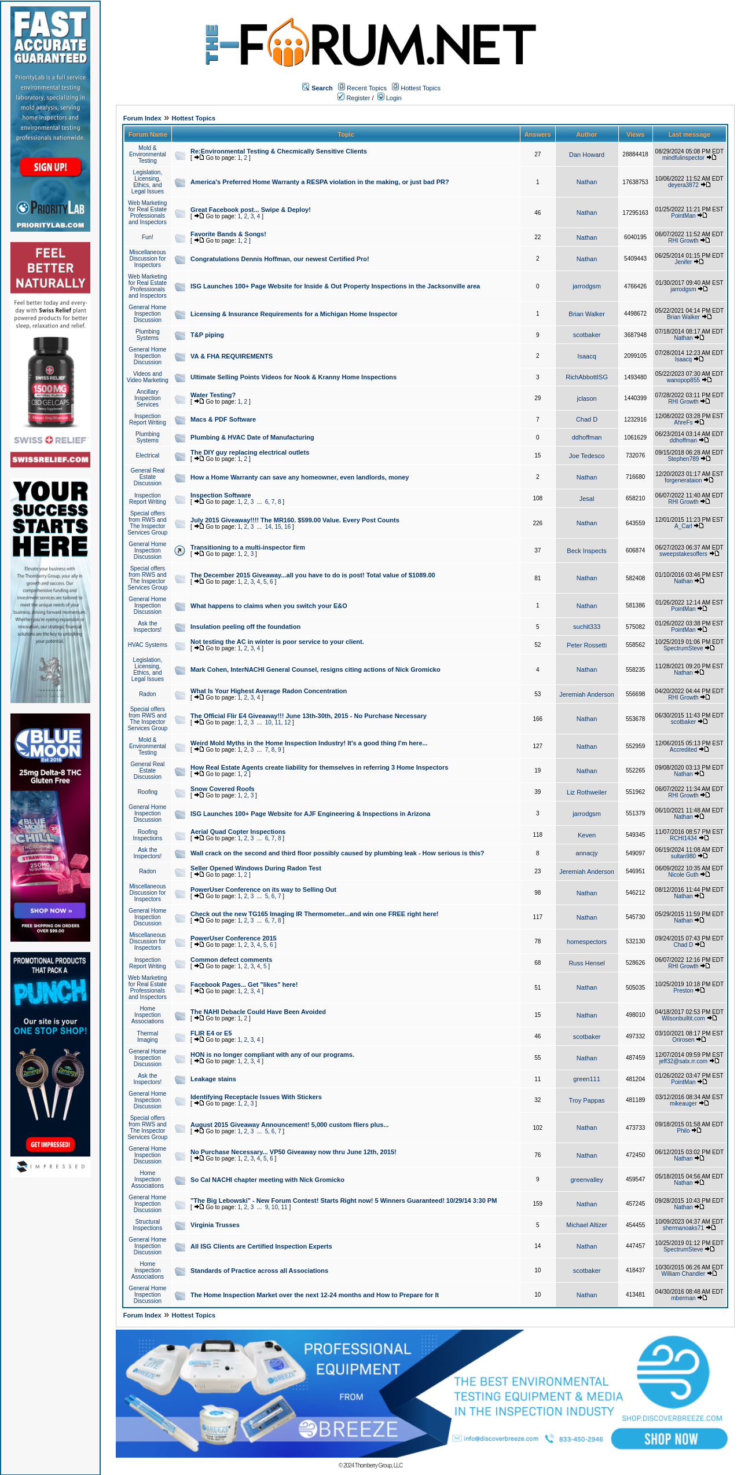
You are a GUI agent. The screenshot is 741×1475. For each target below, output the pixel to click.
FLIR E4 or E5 (211, 1033)
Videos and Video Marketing (147, 377)
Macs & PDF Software (223, 419)
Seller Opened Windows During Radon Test (255, 868)
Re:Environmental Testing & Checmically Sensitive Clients (278, 151)
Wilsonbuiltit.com (683, 1018)
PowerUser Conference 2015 (233, 938)
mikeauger (683, 1103)
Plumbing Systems (147, 334)
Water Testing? (213, 394)
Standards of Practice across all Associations (259, 1270)
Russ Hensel (586, 963)
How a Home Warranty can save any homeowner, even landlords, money (299, 477)
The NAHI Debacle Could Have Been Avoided (258, 1011)
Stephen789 (683, 459)
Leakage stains (213, 1078)
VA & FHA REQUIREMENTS (231, 356)
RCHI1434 (683, 838)
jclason (586, 398)
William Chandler (684, 1274)
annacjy (587, 853)
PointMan (683, 216)
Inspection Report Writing (147, 419)
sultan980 (683, 856)
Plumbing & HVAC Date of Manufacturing (252, 437)
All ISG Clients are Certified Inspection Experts (261, 1246)
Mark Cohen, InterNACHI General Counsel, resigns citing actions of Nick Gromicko (315, 669)
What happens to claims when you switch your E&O (268, 605)
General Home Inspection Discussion (147, 313)
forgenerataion (683, 480)
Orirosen (683, 1040)
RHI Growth (683, 240)
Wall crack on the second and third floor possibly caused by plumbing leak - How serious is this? (337, 853)
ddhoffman (587, 437)
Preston (683, 990)
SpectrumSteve (683, 648)
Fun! (147, 237)
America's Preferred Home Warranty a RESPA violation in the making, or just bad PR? (319, 181)
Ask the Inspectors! (147, 626)
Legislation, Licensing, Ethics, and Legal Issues (147, 182)
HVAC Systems (147, 645)
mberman (683, 1298)
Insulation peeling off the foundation (245, 626)
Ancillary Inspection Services (147, 398)
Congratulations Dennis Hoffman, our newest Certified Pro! (279, 258)
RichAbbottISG (587, 377)
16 (287, 527)
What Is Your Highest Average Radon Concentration (268, 690)
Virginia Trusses (215, 1224)
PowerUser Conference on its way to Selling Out (263, 889)
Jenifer (683, 262)
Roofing (147, 792)
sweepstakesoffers (683, 554)
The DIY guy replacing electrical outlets (249, 452)
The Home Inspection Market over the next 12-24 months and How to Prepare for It (314, 1294)
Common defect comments (231, 959)
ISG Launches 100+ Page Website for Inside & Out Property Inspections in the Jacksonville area (335, 286)
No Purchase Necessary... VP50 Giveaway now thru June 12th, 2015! (293, 1151)
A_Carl (683, 526)
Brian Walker (586, 313)
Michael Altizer (586, 1224)
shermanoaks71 (683, 1228)
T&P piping (207, 334)
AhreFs (683, 422)
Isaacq (586, 356)
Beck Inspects (586, 550)
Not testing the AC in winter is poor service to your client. (277, 641)
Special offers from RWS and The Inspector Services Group (147, 523)
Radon (147, 694)
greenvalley (586, 1179)
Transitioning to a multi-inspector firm (247, 547)
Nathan (587, 181)
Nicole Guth (683, 875)
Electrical (148, 455)
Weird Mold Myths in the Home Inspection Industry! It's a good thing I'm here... (309, 743)
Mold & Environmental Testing (147, 154)
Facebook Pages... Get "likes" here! (244, 984)
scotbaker (587, 334)
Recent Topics (367, 88)
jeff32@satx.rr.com (683, 1061)
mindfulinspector (683, 158)
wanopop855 (683, 380)
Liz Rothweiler (587, 792)
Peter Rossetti (587, 645)
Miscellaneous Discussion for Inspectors (147, 258)
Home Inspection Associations (147, 1014)
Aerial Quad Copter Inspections (237, 831)
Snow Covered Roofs (222, 788)
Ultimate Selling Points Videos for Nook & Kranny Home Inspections (293, 377)
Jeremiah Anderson (586, 694)
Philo (683, 1131)
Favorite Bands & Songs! (228, 233)
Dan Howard (586, 154)
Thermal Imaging (148, 1036)
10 (268, 722)
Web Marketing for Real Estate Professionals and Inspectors (147, 212)
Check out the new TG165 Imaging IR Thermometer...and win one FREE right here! (314, 913)
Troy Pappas (587, 1100)
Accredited (683, 749)
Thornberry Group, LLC (378, 1465)
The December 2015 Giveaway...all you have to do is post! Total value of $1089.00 (312, 575)
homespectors (587, 941)
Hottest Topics (421, 88)
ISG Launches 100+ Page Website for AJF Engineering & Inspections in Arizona (310, 813)
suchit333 (586, 626)
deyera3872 (683, 185)
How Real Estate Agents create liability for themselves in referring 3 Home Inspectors (319, 767)
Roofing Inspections (148, 835)
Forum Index (142, 118)
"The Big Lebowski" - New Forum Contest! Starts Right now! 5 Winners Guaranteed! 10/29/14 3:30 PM (343, 1200)
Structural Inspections (148, 1224)
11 (277, 722)
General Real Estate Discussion (147, 476)
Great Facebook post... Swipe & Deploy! (250, 209)
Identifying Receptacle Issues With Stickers (256, 1096)
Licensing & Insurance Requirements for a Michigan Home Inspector (294, 313)
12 (287, 722)
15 (277, 527)
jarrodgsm (587, 286)
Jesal (587, 498)
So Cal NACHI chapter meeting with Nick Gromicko (267, 1179)
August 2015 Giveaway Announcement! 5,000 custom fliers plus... (289, 1124)
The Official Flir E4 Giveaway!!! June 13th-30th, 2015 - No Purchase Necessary (308, 715)
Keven (587, 835)
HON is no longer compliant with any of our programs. (272, 1054)
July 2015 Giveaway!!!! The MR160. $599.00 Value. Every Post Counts (294, 520)
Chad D (586, 419)
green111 (586, 1078)
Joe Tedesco (587, 455)
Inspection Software (220, 495)
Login (389, 97)
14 (268, 527)
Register (354, 97)
